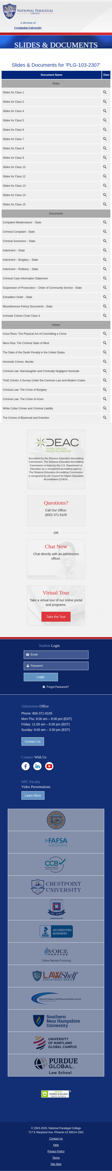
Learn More (33, 796)
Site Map (56, 1164)
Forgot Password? (58, 687)
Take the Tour (56, 617)
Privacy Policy (56, 1151)
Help (56, 1145)
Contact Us (33, 742)
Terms (56, 1158)
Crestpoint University (28, 11)
